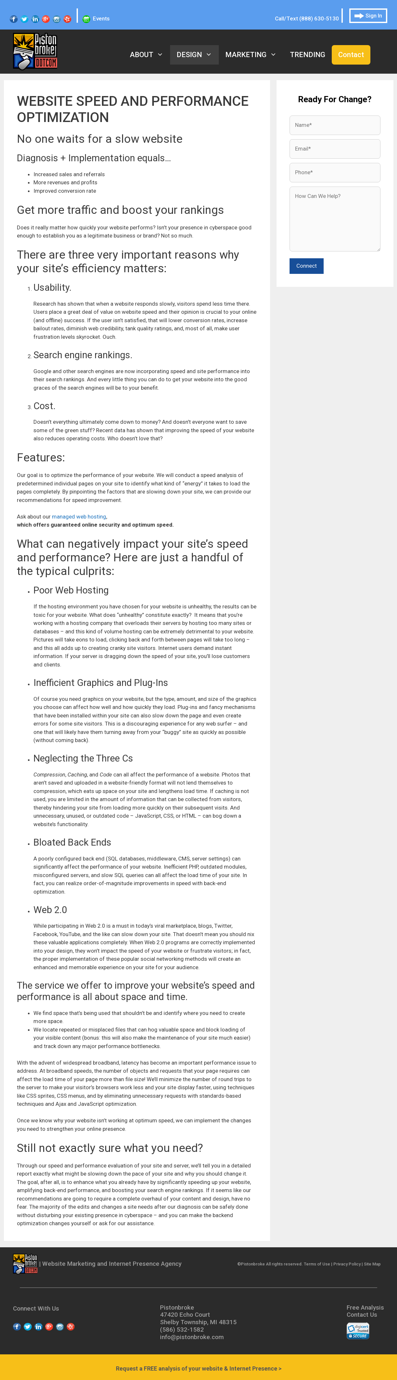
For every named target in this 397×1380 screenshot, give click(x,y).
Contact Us (362, 1314)
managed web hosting (79, 516)
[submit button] (307, 266)
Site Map (372, 1264)
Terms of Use (317, 1264)
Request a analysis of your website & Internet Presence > (198, 1368)
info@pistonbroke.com (192, 1337)
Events (96, 18)
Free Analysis (365, 1307)
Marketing (254, 55)
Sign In (368, 15)
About (150, 55)
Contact (351, 55)
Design (198, 55)
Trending (307, 55)
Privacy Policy (347, 1264)
